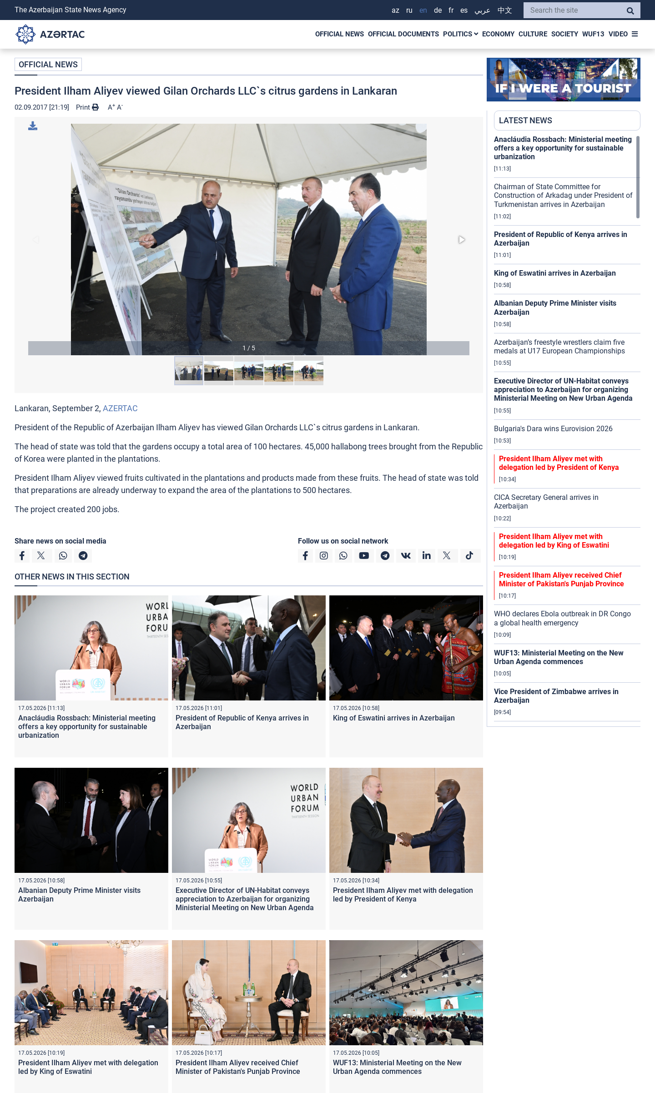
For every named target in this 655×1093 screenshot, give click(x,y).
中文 (505, 10)
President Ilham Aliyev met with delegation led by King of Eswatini (88, 1067)
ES (464, 10)
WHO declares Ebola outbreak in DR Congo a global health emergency (562, 618)
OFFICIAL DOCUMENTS (403, 34)
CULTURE (533, 34)
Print (87, 107)
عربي (482, 10)
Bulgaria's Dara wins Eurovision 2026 (553, 428)
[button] (248, 239)
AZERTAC (120, 408)
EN (423, 10)
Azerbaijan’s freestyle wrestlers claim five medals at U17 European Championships (559, 346)
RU (409, 10)
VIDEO (618, 34)
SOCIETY (564, 34)
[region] (567, 430)
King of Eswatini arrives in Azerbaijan (394, 718)
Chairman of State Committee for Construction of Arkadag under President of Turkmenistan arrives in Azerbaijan (563, 195)
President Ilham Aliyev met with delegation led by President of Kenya (403, 894)
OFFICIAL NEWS (339, 34)
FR (450, 10)
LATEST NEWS (525, 120)
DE (438, 10)
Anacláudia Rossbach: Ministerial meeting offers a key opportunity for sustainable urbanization (87, 727)
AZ (395, 10)
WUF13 (593, 34)
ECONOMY (498, 34)
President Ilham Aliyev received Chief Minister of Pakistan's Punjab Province (238, 1067)
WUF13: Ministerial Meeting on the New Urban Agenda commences (397, 1067)
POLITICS (460, 34)
